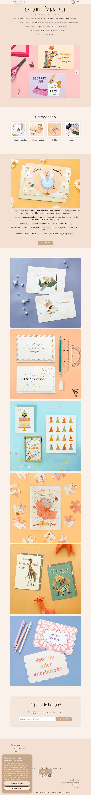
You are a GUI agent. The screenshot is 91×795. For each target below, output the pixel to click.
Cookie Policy (75, 780)
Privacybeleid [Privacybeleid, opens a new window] (19, 779)
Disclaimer (76, 785)
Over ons (45, 242)
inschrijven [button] (64, 719)
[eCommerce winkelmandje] (73, 2)
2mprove (67, 792)
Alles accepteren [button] (17, 783)
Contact (45, 771)
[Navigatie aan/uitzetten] (78, 2)
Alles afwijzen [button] (17, 788)
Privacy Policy (75, 787)
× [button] (29, 756)
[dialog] (17, 773)
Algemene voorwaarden (71, 782)
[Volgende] (76, 71)
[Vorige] (14, 71)
